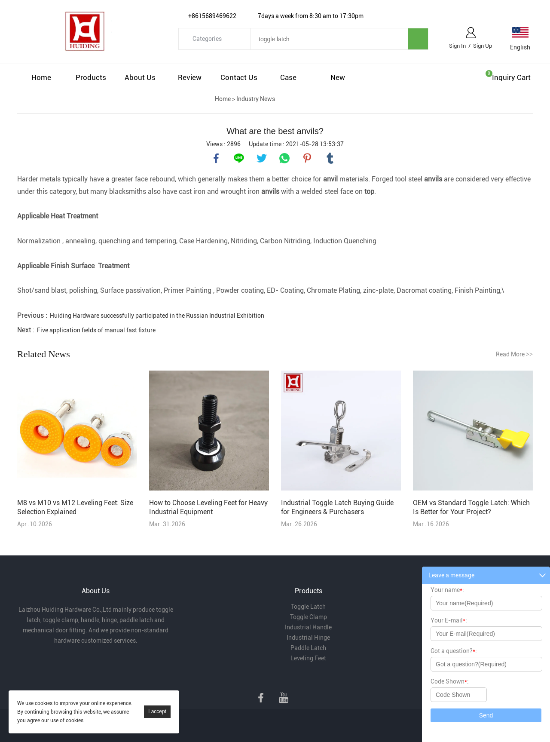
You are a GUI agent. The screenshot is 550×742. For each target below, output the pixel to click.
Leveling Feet (308, 658)
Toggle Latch (308, 606)
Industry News (255, 98)
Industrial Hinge (308, 637)
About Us (140, 77)
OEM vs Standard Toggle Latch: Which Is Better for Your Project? (471, 507)
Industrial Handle (308, 627)
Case (288, 77)
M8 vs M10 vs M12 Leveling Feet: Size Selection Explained (75, 507)
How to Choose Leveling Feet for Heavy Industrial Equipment (208, 507)
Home (41, 77)
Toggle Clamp (308, 616)
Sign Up (482, 46)
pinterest (307, 158)
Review (190, 77)
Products (91, 77)
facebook (216, 158)
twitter (261, 158)
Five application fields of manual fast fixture (96, 330)
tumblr (330, 158)
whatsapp (284, 158)
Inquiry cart (511, 77)
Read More (514, 354)
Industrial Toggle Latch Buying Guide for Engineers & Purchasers (337, 507)
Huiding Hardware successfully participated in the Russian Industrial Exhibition (157, 315)
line (238, 158)
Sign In (457, 46)
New (337, 77)
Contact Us (238, 77)
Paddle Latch (308, 647)
